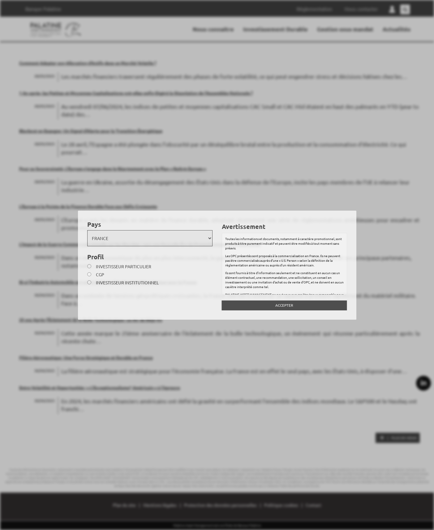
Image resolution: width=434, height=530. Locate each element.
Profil (95, 257)
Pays (94, 224)
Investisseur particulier (123, 266)
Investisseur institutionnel (127, 282)
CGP (100, 274)
